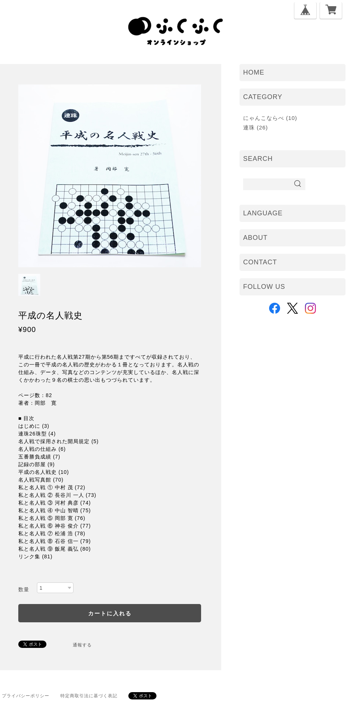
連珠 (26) (255, 127)
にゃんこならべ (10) (270, 118)
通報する (82, 645)
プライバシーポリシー (25, 695)
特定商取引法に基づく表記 (88, 695)
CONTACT (260, 262)
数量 (23, 589)
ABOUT (255, 237)
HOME (253, 72)
